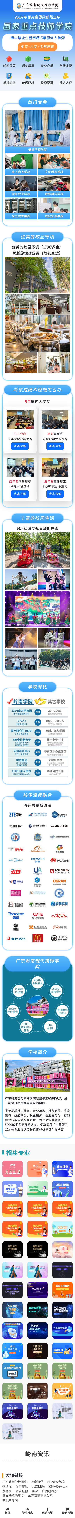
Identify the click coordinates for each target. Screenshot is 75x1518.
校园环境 (28, 83)
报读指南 (9, 83)
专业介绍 (47, 66)
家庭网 (7, 1491)
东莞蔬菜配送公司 (40, 1495)
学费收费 (65, 66)
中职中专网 (10, 1500)
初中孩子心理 (58, 1486)
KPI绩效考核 (56, 1482)
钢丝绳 (7, 1486)
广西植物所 (50, 1491)
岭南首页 (9, 66)
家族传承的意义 (13, 1495)
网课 (35, 1491)
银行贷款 (22, 1486)
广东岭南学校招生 (14, 1482)
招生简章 (28, 66)
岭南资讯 (47, 83)
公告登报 (22, 1491)
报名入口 (65, 83)
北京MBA (38, 1486)
